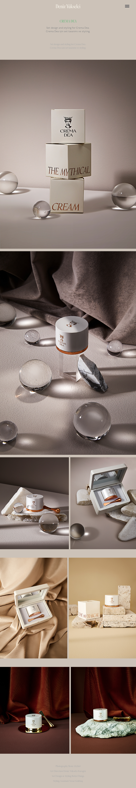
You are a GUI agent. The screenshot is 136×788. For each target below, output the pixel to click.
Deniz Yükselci (68, 6)
